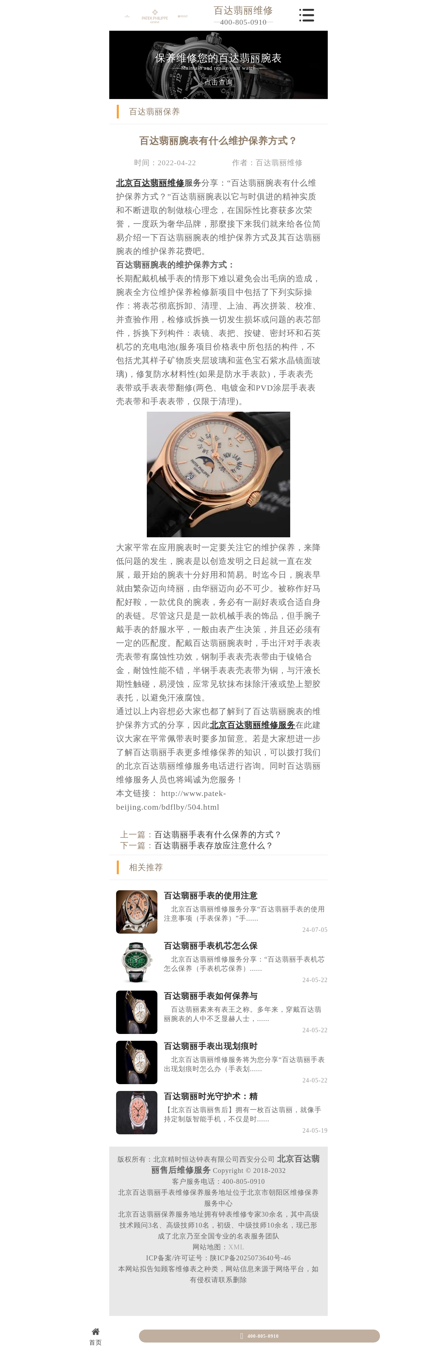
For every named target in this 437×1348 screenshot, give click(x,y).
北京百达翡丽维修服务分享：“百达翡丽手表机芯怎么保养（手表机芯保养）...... (244, 963)
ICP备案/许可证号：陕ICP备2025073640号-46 (218, 1258)
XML (236, 1247)
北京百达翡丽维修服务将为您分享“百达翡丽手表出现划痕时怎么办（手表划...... (244, 1064)
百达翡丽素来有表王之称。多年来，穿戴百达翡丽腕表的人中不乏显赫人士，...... (243, 1014)
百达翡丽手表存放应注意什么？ (214, 845)
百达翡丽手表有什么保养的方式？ (218, 834)
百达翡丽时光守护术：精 (211, 1096)
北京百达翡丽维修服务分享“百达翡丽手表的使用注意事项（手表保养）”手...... (244, 913)
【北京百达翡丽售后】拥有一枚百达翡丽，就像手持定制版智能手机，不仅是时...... (243, 1114)
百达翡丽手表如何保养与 (211, 996)
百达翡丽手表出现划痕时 (211, 1046)
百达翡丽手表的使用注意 (211, 895)
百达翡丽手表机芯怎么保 (211, 945)
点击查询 (218, 82)
